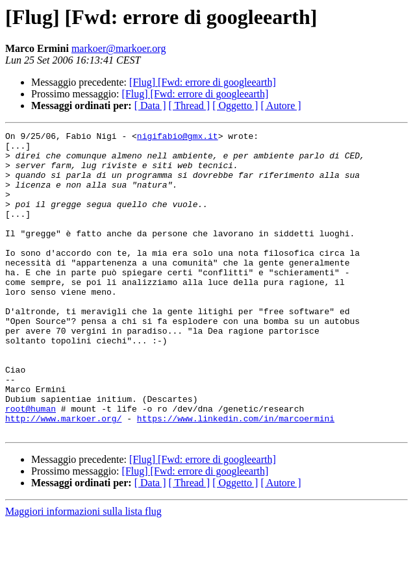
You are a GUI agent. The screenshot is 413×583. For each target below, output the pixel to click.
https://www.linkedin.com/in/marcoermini (235, 476)
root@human (30, 465)
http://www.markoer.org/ (63, 476)
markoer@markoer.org (118, 48)
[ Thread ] (189, 105)
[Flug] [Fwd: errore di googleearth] (202, 82)
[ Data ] (150, 105)
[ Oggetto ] (235, 105)
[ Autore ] (280, 105)
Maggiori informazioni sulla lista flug (83, 571)
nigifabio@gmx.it (177, 137)
